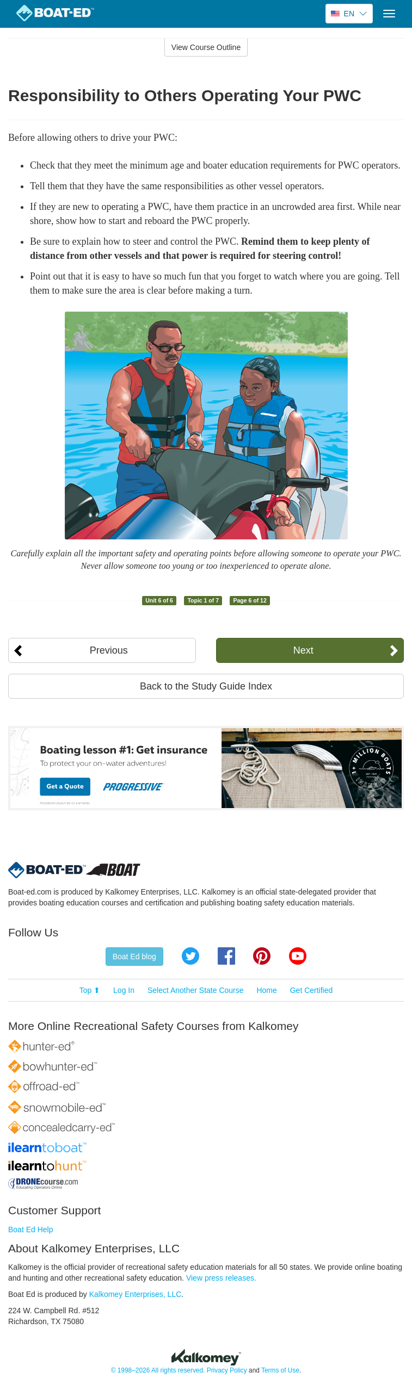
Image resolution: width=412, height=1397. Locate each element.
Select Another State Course (195, 990)
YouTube (297, 956)
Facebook (226, 956)
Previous (109, 650)
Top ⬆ (89, 990)
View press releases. (221, 1278)
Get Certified (311, 990)
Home (266, 990)
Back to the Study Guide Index (206, 686)
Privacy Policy (227, 1370)
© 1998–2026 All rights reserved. (158, 1370)
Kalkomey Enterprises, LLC (135, 1294)
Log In (123, 990)
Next (303, 650)
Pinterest (261, 956)
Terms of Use (280, 1370)
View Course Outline (206, 47)
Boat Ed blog (134, 956)
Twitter (190, 956)
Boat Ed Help (30, 1229)
